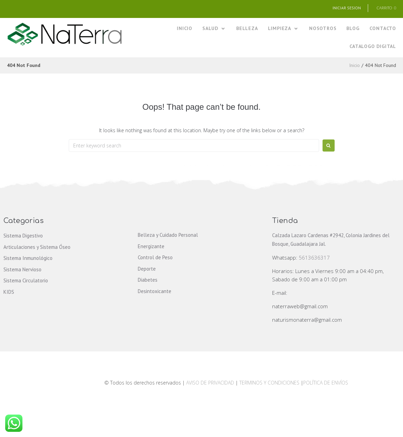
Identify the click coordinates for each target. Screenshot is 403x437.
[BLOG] (352, 29)
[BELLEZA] (247, 29)
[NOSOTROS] (322, 29)
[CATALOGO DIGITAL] (372, 47)
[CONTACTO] (383, 29)
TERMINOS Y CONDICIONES (270, 383)
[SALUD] (214, 29)
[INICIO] (184, 29)
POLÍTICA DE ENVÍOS (325, 383)
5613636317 (314, 258)
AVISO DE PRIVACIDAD (210, 383)
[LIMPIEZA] (283, 29)
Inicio (354, 66)
